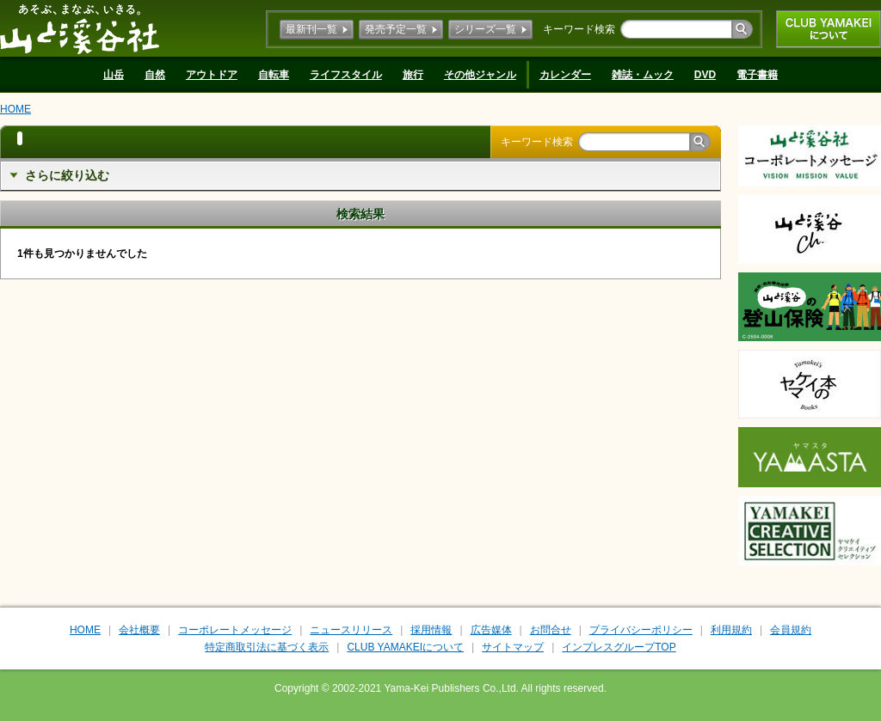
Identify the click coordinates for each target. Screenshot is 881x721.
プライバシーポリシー (641, 630)
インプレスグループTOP (618, 647)
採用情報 (431, 630)
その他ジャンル (480, 75)
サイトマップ (513, 647)
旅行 (413, 75)
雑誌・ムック (643, 75)
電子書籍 (757, 75)
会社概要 (139, 630)
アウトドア (211, 75)
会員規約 (790, 630)
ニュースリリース (351, 630)
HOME (15, 109)
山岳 (113, 75)
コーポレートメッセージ (235, 630)
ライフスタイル (346, 75)
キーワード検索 (579, 29)
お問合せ (550, 630)
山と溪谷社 (79, 28)
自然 (155, 75)
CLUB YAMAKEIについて (828, 29)
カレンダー (565, 75)
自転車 (273, 75)
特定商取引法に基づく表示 (267, 647)
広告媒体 (491, 630)
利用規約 (731, 630)
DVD (705, 75)
